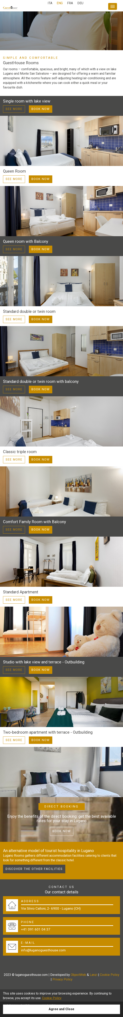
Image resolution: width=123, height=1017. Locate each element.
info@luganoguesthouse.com (43, 950)
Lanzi (93, 975)
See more (14, 109)
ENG (60, 3)
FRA (70, 3)
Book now (61, 831)
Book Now (40, 109)
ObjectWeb (78, 975)
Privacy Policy (62, 979)
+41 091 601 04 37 (35, 929)
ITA (50, 3)
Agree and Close (61, 1009)
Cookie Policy (109, 975)
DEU (80, 3)
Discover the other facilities (34, 869)
